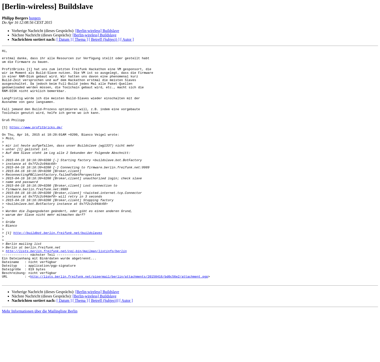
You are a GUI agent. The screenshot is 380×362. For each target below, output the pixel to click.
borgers (35, 18)
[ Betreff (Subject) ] (104, 39)
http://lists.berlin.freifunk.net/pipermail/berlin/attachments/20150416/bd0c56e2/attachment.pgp (119, 322)
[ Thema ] (80, 39)
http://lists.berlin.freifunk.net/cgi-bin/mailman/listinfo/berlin (66, 291)
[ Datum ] (63, 39)
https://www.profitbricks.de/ (35, 143)
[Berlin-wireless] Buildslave (97, 31)
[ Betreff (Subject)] (103, 347)
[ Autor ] (127, 39)
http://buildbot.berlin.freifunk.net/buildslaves (57, 270)
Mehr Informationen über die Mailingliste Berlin (39, 358)
